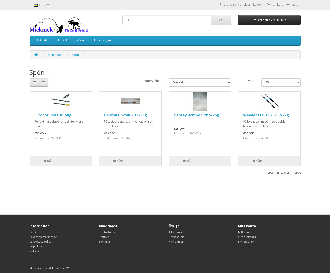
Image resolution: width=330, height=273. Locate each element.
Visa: (251, 81)
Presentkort (176, 237)
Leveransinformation (44, 237)
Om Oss (35, 232)
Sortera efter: (153, 81)
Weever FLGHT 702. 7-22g (266, 115)
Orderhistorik (247, 237)
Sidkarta (104, 242)
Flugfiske (63, 40)
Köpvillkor (36, 246)
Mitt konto (245, 232)
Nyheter (35, 251)
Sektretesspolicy (40, 242)
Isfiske (80, 40)
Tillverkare (176, 232)
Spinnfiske (43, 40)
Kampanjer (176, 242)
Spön (75, 55)
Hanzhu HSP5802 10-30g (125, 115)
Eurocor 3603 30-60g (52, 115)
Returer (104, 237)
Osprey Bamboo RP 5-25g (196, 115)
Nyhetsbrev (246, 242)
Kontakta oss (107, 232)
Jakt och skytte (101, 40)
